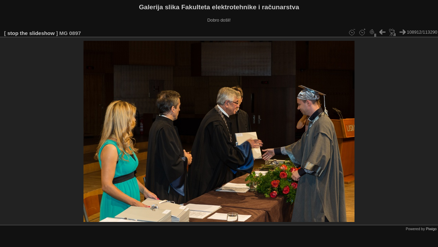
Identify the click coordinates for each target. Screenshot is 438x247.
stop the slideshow (30, 33)
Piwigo (431, 229)
